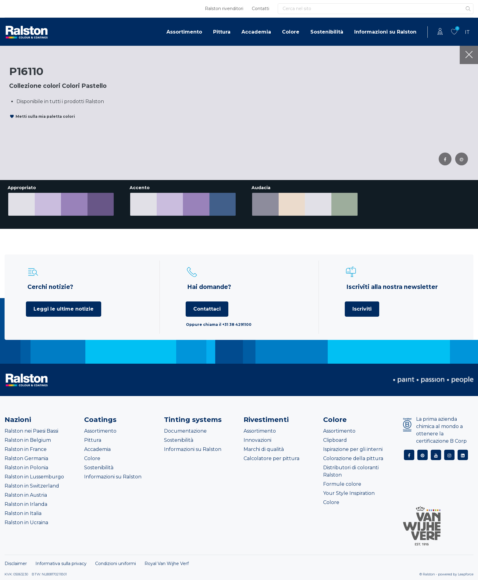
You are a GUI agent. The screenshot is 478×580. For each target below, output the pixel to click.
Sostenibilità (326, 32)
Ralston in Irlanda (26, 504)
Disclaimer (16, 563)
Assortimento (184, 32)
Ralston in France (26, 449)
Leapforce (465, 574)
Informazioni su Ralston (385, 32)
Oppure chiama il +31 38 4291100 (218, 324)
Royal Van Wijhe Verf (166, 563)
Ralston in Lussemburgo (34, 477)
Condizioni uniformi (115, 563)
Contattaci (207, 309)
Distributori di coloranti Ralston (351, 471)
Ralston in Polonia (26, 467)
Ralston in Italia (23, 513)
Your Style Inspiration (349, 493)
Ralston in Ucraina (26, 522)
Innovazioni (257, 440)
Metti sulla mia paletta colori (45, 116)
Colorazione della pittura (353, 458)
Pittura (221, 32)
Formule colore (342, 484)
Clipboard (335, 440)
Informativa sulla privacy (61, 563)
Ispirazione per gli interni (353, 449)
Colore (290, 32)
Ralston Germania (26, 458)
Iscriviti (362, 309)
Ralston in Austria (26, 495)
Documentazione (185, 431)
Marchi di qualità (264, 449)
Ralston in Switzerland (32, 486)
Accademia (256, 32)
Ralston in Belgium (28, 440)
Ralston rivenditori (224, 8)
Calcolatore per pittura (271, 458)
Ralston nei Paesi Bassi (31, 431)
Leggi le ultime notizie (64, 309)
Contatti (260, 8)
